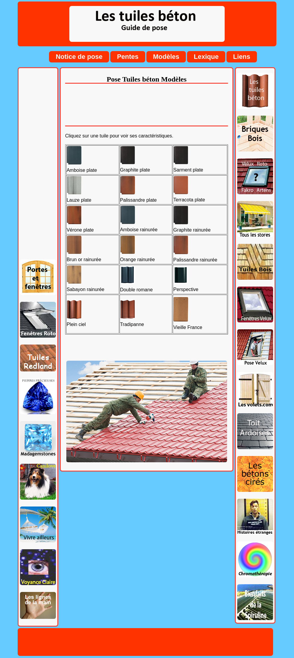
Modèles (166, 56)
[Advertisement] (38, 165)
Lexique (206, 56)
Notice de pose (79, 56)
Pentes (127, 56)
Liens (241, 56)
